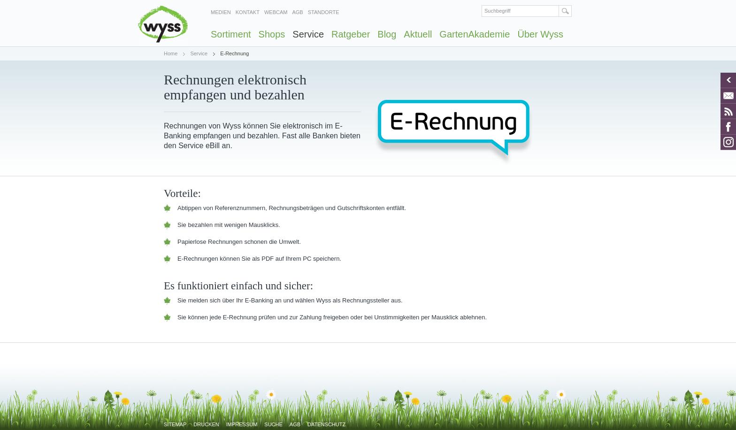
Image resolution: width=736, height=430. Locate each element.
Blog (386, 34)
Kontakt (248, 12)
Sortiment (231, 34)
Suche (273, 424)
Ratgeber (350, 34)
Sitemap (175, 424)
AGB (297, 12)
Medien (221, 12)
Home (170, 53)
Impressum (242, 424)
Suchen (565, 11)
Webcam (276, 12)
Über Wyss (540, 34)
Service (308, 34)
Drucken (206, 424)
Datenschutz (326, 424)
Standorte (323, 12)
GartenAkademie (474, 34)
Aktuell (418, 34)
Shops (272, 34)
